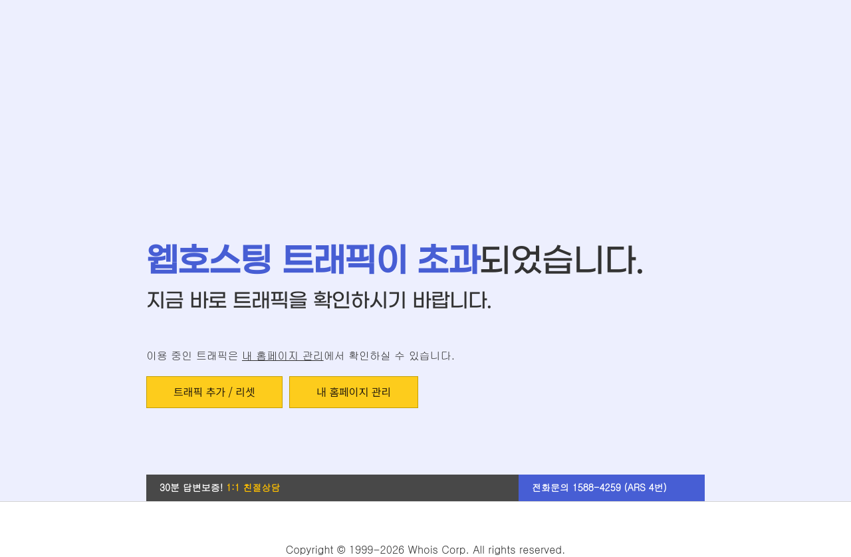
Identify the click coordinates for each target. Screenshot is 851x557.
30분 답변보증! (220, 487)
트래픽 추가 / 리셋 (214, 391)
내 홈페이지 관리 (283, 355)
